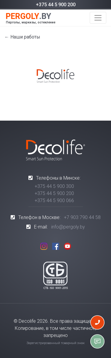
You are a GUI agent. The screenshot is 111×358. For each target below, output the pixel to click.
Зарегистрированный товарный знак (56, 343)
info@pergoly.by (68, 227)
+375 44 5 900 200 (55, 4)
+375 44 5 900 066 (54, 200)
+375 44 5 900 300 (54, 186)
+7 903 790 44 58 (82, 217)
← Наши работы (22, 37)
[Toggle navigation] (98, 18)
